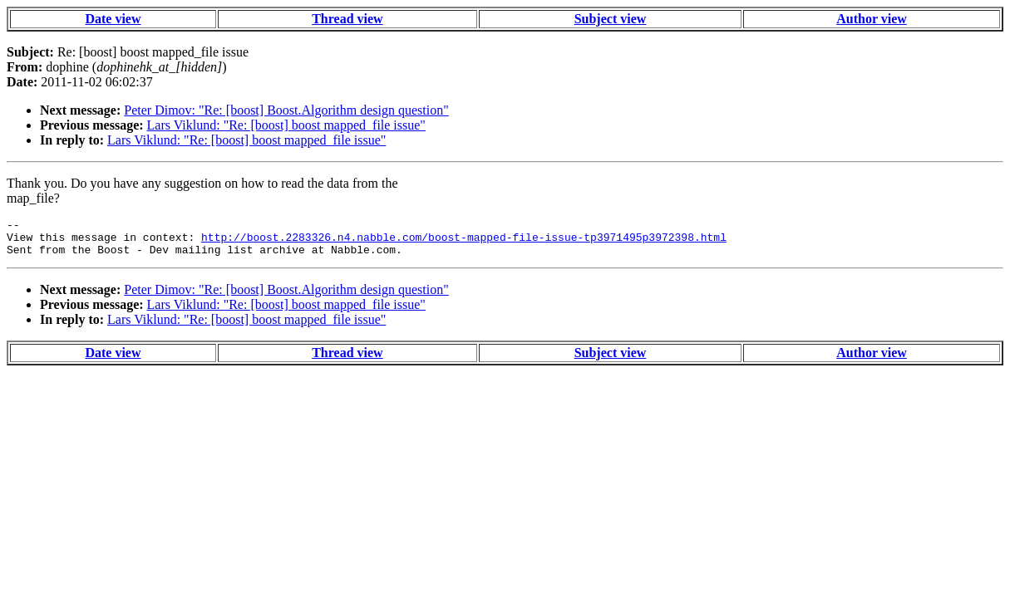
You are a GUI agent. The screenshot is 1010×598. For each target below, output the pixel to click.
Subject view (610, 19)
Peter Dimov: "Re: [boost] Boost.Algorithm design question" (286, 110)
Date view (112, 19)
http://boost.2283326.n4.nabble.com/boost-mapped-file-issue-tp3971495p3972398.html (464, 241)
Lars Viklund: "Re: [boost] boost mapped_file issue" (286, 125)
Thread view (347, 19)
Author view (871, 19)
